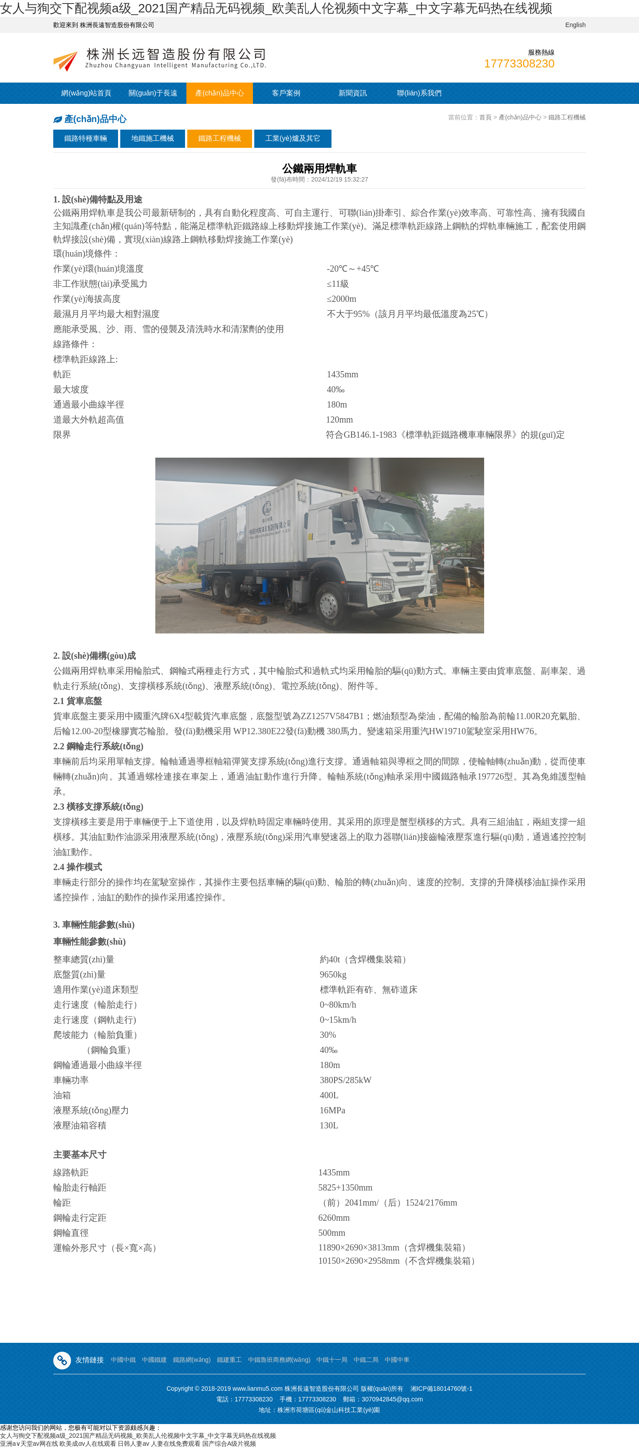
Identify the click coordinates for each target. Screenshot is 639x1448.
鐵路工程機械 (567, 117)
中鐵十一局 (331, 1359)
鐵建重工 (229, 1359)
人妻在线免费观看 (176, 1443)
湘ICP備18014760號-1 (441, 1388)
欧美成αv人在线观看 (87, 1443)
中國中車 (397, 1359)
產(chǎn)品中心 (219, 93)
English (575, 24)
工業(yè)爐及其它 (292, 138)
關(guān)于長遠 (153, 93)
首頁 (485, 117)
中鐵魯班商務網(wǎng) (279, 1359)
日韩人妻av (133, 1443)
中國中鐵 (123, 1359)
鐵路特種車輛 (85, 138)
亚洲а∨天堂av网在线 (29, 1443)
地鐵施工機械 (152, 138)
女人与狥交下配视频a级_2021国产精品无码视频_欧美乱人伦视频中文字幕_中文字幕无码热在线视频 (276, 8)
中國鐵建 (154, 1359)
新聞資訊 (353, 93)
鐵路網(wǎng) (192, 1359)
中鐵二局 (366, 1359)
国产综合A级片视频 (229, 1443)
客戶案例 (286, 93)
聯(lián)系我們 (419, 93)
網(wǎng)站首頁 (86, 93)
